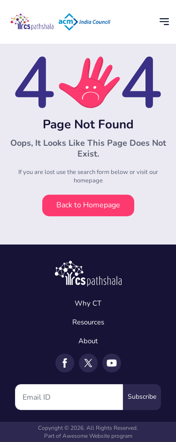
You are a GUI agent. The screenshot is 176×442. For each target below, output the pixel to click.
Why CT (88, 303)
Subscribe (142, 396)
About (88, 341)
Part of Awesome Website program (88, 436)
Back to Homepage (88, 205)
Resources (88, 322)
